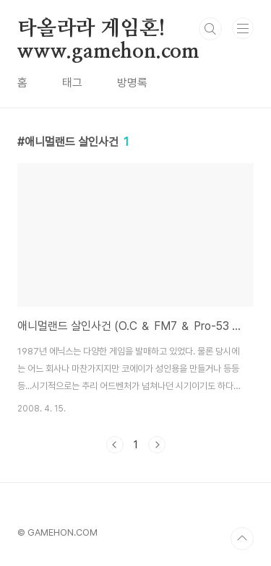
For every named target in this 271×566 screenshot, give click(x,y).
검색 (210, 29)
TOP (242, 538)
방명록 (132, 83)
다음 (156, 444)
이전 (115, 444)
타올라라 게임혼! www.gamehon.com (108, 29)
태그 (72, 83)
